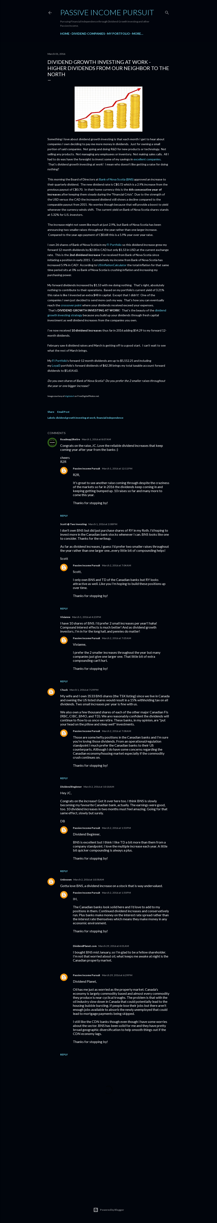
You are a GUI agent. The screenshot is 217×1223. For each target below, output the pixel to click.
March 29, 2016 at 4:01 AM (113, 946)
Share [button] (50, 411)
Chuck (64, 689)
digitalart (69, 396)
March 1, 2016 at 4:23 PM (86, 617)
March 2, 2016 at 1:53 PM (116, 828)
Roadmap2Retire (70, 439)
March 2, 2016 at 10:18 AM (98, 786)
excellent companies (147, 159)
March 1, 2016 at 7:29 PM (84, 689)
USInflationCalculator (112, 265)
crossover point (71, 305)
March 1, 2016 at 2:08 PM (102, 524)
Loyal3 (56, 365)
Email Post (63, 411)
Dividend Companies (88, 33)
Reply (64, 515)
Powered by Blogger (108, 1209)
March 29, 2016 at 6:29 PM (117, 975)
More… (137, 33)
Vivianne (65, 617)
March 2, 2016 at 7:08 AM (116, 731)
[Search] (167, 12)
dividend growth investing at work (76, 417)
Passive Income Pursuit (107, 12)
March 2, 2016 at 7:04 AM (116, 565)
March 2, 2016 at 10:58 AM (88, 879)
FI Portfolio (114, 244)
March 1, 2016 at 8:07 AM (96, 439)
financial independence (110, 417)
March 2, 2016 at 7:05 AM (116, 638)
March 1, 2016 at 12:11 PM (117, 468)
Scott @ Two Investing (73, 524)
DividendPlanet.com (85, 946)
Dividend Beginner (71, 786)
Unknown (66, 879)
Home (65, 33)
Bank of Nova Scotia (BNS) (116, 179)
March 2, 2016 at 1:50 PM (116, 892)
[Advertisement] (108, 1156)
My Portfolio (118, 33)
